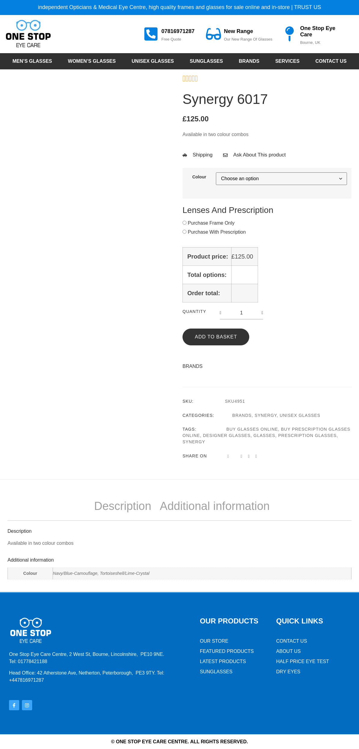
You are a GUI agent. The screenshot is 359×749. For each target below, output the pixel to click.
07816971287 (178, 31)
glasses (264, 435)
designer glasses (226, 435)
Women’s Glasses (92, 61)
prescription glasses (307, 435)
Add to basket (216, 336)
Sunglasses (206, 61)
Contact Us (331, 61)
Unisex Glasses (153, 61)
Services (287, 61)
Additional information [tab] (215, 506)
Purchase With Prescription (217, 232)
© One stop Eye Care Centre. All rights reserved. (179, 741)
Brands (249, 61)
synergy (194, 441)
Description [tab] (122, 506)
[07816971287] (150, 33)
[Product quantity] (241, 313)
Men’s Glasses (32, 61)
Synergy (266, 415)
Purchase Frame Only (211, 223)
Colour (199, 177)
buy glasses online (252, 429)
